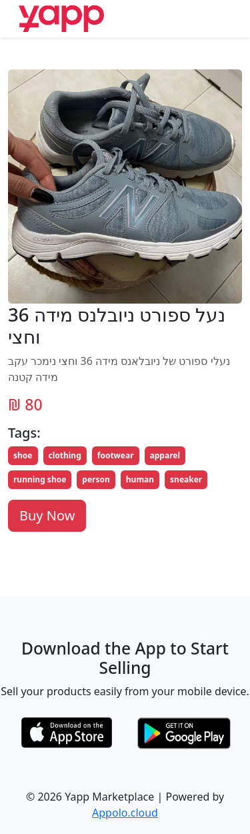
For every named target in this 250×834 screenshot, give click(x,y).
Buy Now (47, 515)
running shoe (39, 479)
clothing (65, 455)
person (95, 479)
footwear (115, 455)
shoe (23, 455)
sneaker (186, 479)
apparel (165, 455)
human (140, 479)
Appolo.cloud (125, 812)
